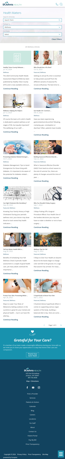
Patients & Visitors (32, 402)
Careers (32, 415)
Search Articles (9, 17)
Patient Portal (32, 436)
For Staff (32, 423)
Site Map (45, 454)
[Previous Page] (44, 325)
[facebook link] (27, 387)
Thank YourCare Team (32, 355)
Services (32, 398)
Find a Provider (32, 394)
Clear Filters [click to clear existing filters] (57, 39)
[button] (61, 454)
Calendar (32, 406)
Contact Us (32, 432)
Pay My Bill (32, 440)
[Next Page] (61, 325)
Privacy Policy (21, 454)
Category (6, 24)
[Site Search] (61, 4)
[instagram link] (39, 387)
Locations (32, 419)
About (32, 427)
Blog (32, 411)
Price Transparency (32, 444)
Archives (6, 31)
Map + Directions (32, 381)
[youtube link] (33, 387)
